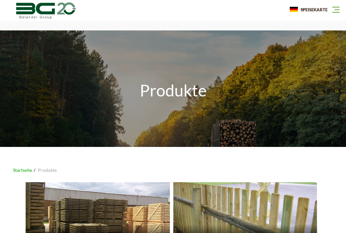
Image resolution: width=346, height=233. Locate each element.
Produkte (47, 170)
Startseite (22, 170)
